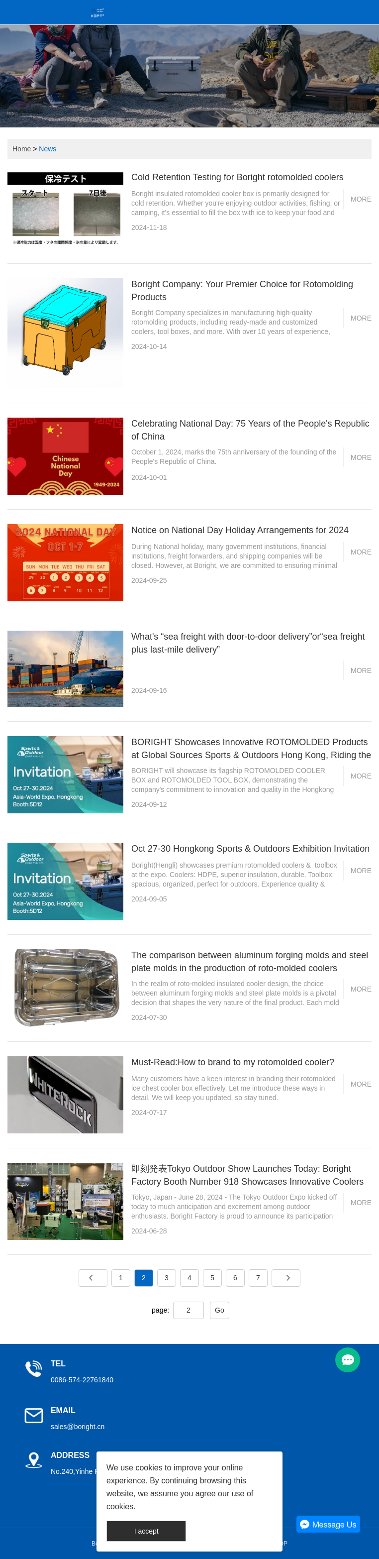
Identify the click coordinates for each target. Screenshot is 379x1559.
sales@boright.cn (77, 1427)
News (47, 149)
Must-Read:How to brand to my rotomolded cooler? (232, 1062)
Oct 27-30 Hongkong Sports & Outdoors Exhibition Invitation (250, 849)
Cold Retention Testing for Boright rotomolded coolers (237, 177)
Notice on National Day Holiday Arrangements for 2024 (240, 530)
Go (219, 1310)
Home (21, 149)
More (361, 199)
